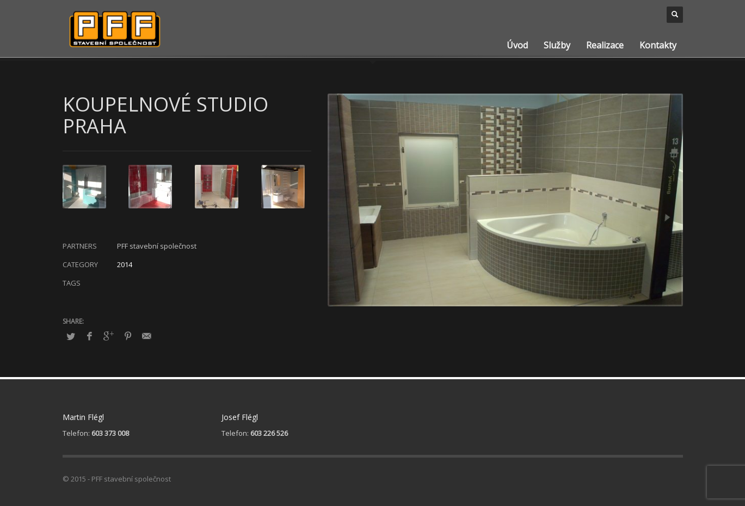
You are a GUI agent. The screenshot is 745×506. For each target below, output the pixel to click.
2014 (124, 264)
